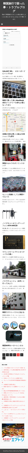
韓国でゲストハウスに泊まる (13, 312)
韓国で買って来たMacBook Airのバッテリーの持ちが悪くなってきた (13, 102)
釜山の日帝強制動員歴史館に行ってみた (14, 391)
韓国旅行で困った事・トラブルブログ (14, 7)
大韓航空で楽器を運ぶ (10, 384)
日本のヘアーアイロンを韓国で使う (13, 378)
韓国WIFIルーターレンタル (12, 346)
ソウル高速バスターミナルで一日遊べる (14, 368)
